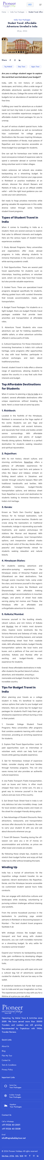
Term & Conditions (9, 1065)
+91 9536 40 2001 (11, 1124)
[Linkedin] (38, 1156)
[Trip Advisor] (25, 1156)
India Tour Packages (17, 12)
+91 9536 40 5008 (11, 1128)
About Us (5, 1046)
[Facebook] (30, 1156)
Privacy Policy (7, 1069)
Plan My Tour (7, 1055)
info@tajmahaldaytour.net (14, 1138)
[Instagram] (34, 1156)
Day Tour (21, 68)
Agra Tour (35, 68)
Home (4, 12)
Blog (3, 1051)
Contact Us (6, 1060)
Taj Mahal (8, 68)
